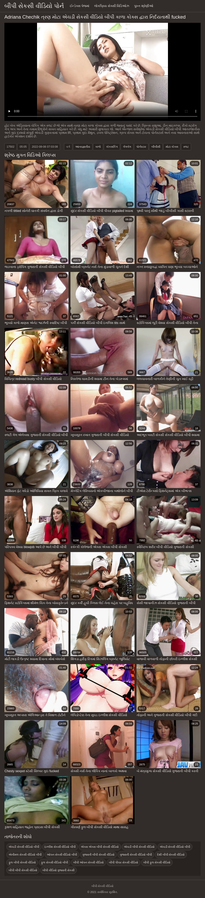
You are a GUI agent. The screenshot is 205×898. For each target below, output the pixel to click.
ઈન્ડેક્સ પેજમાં (79, 6)
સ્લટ (186, 146)
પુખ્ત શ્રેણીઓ (143, 6)
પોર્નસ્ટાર (141, 146)
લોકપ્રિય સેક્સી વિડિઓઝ (111, 6)
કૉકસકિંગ (112, 146)
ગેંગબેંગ (127, 146)
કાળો (98, 146)
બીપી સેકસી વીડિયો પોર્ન (34, 6)
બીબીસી (155, 146)
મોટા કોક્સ (172, 146)
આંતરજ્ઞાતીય (82, 146)
